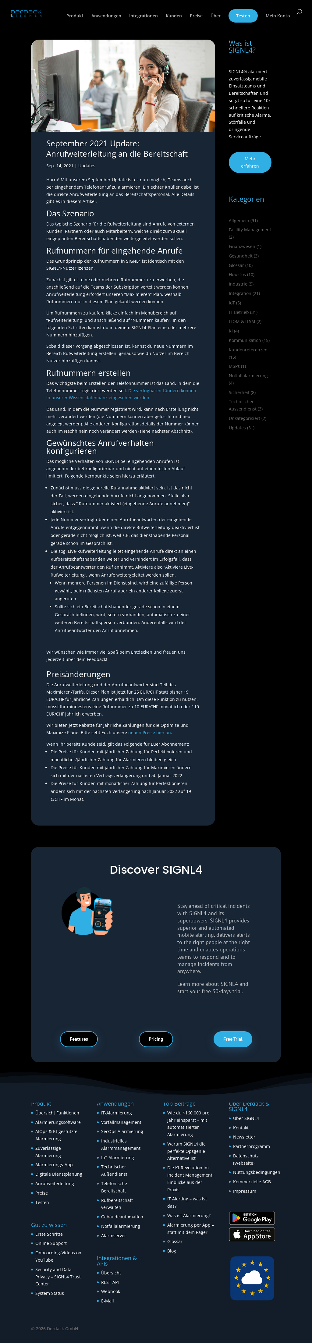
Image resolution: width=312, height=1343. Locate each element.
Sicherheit (239, 392)
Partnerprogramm (251, 1146)
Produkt (74, 16)
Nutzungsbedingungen (256, 1172)
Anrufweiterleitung (54, 1183)
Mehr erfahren (250, 162)
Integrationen (143, 16)
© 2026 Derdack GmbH (54, 1328)
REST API (110, 1282)
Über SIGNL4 (246, 1118)
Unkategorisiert (244, 418)
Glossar (236, 265)
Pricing (156, 1039)
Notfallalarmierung (248, 375)
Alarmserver (113, 1235)
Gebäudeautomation (122, 1217)
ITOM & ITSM (242, 321)
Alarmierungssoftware (58, 1122)
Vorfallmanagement (121, 1122)
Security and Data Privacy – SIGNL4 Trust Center (58, 1277)
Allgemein (239, 220)
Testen (243, 16)
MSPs (234, 366)
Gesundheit (241, 256)
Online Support (51, 1243)
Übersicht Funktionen (57, 1113)
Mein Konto (278, 16)
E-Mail (107, 1301)
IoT (232, 303)
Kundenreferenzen (248, 350)
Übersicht (111, 1273)
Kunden (174, 16)
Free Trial (233, 1039)
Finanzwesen (242, 246)
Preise (196, 16)
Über (216, 16)
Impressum (244, 1191)
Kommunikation (245, 340)
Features (79, 1039)
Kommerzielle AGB (252, 1182)
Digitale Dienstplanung (58, 1174)
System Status (49, 1293)
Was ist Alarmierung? (189, 1215)
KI (231, 331)
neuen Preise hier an (149, 732)
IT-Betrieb (239, 312)
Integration (240, 293)
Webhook (110, 1291)
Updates (86, 166)
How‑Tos (237, 274)
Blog (171, 1251)
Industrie (238, 284)
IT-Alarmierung (116, 1113)
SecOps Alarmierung (122, 1131)
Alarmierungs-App (54, 1164)
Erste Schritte (49, 1234)
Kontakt (241, 1128)
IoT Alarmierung (117, 1157)
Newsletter (244, 1137)
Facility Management (250, 230)
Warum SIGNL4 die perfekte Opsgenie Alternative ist (186, 1151)
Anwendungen (106, 16)
